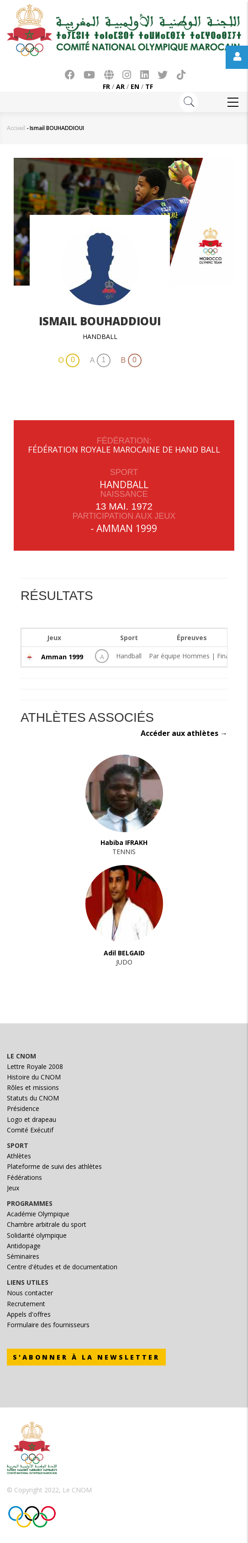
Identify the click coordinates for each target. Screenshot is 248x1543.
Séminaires (23, 1256)
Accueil (16, 128)
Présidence (23, 1108)
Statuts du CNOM (33, 1098)
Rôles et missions (33, 1087)
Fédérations (24, 1177)
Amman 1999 (126, 528)
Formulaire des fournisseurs (48, 1324)
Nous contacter (30, 1292)
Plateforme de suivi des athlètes (54, 1166)
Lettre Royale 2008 (35, 1066)
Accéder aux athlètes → (184, 733)
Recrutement (26, 1303)
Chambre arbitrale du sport (46, 1224)
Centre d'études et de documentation (62, 1266)
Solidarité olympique (37, 1235)
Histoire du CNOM (34, 1077)
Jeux (13, 1187)
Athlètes (19, 1156)
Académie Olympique (38, 1213)
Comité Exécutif (30, 1130)
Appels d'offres (29, 1314)
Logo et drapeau (31, 1119)
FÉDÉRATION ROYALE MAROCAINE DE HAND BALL (124, 449)
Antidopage (24, 1245)
